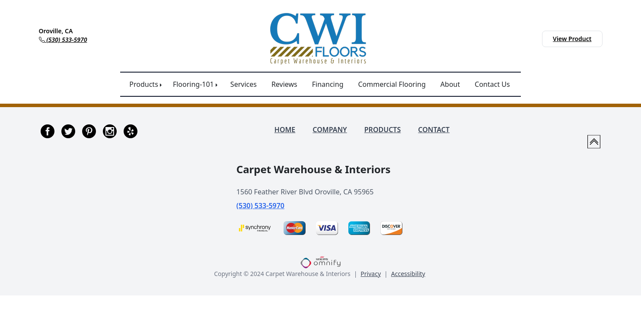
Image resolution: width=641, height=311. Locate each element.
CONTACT (434, 129)
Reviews (284, 84)
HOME (284, 129)
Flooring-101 (193, 84)
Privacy (370, 274)
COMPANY (330, 129)
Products (143, 84)
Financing (328, 84)
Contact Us (492, 84)
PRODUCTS (382, 129)
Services (243, 84)
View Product (572, 39)
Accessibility (408, 274)
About (450, 84)
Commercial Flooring (391, 84)
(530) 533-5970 (260, 205)
